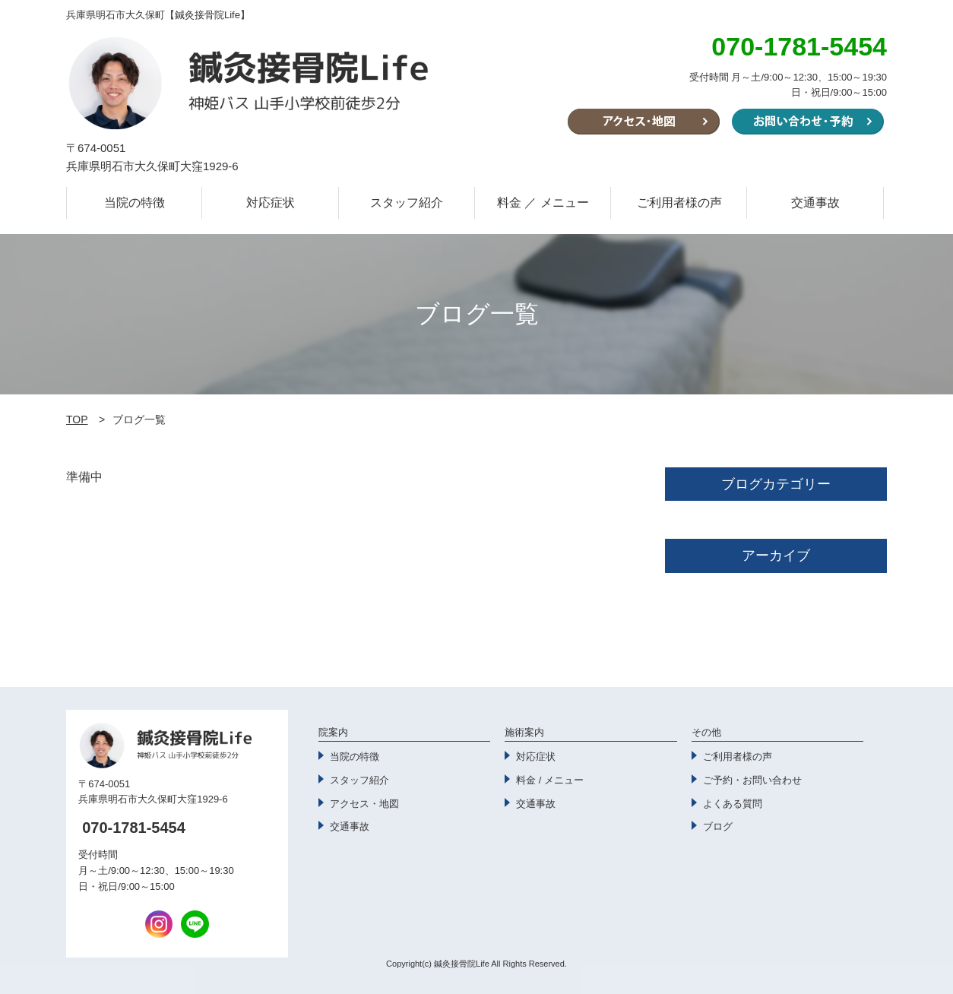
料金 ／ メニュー (543, 202)
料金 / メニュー (550, 780)
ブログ (718, 826)
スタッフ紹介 (406, 202)
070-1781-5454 (133, 827)
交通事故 (815, 202)
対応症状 (270, 202)
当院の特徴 (134, 202)
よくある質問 (732, 803)
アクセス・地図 (364, 803)
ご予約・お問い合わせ (752, 780)
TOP (77, 419)
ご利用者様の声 (679, 202)
